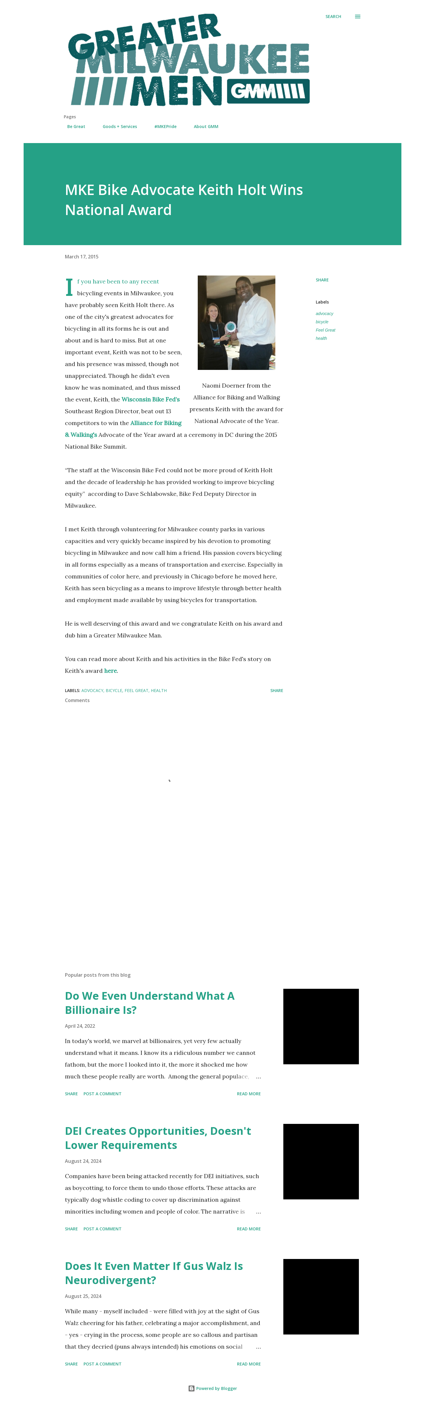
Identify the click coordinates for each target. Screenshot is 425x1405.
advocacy (324, 313)
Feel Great (325, 330)
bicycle (322, 321)
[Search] (333, 16)
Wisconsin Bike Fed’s (151, 399)
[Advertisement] (164, 898)
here (110, 670)
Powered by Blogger (212, 1388)
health (321, 338)
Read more (249, 1093)
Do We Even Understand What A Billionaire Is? (150, 1002)
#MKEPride (162, 126)
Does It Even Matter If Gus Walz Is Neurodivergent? (154, 1273)
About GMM (202, 126)
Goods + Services (116, 126)
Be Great (73, 126)
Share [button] (322, 280)
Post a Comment (103, 1093)
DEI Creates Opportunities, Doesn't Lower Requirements (158, 1138)
